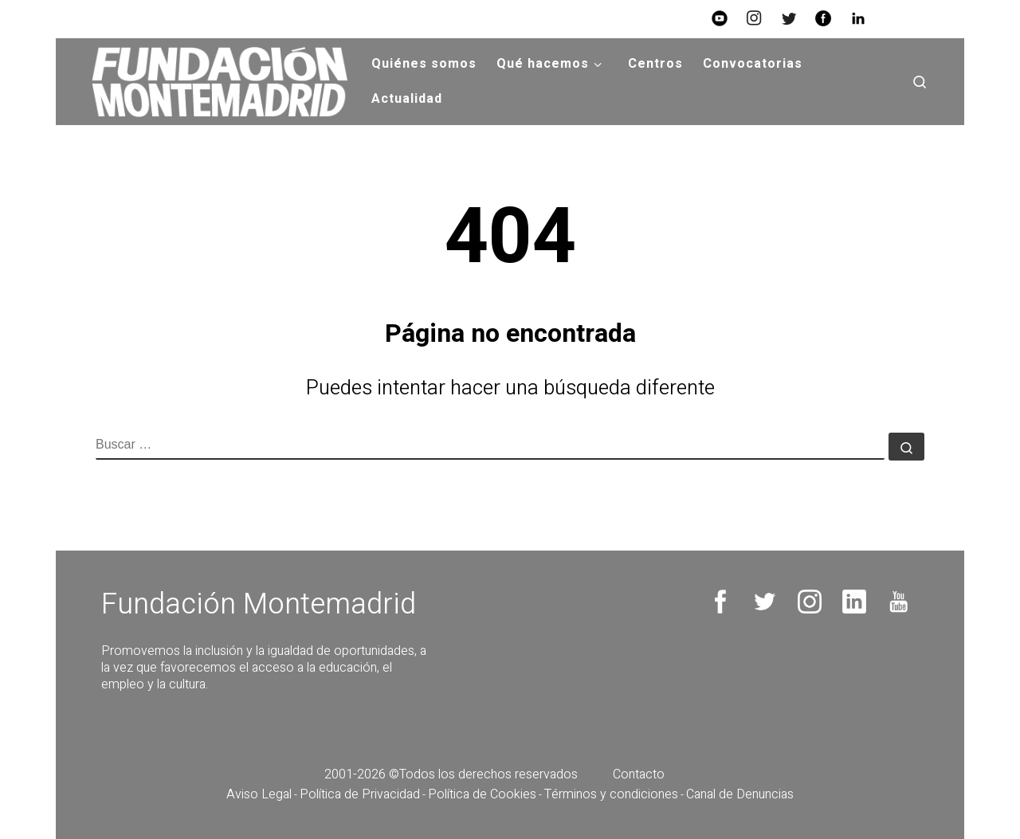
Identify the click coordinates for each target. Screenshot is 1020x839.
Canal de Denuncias (740, 794)
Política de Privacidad (360, 794)
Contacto (639, 774)
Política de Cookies (482, 794)
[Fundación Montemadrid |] (213, 81)
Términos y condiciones (611, 794)
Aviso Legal (259, 794)
